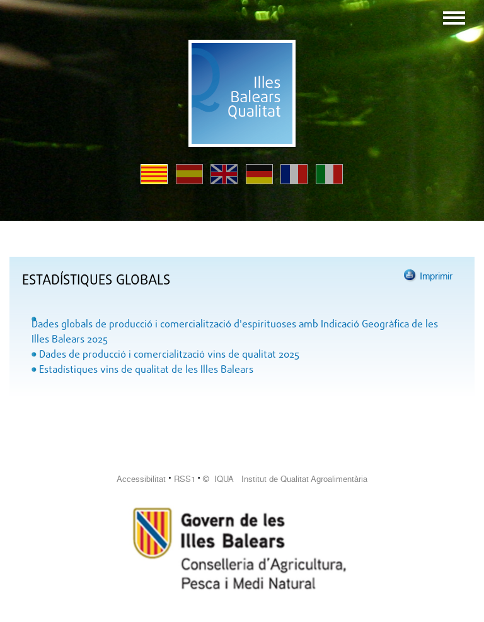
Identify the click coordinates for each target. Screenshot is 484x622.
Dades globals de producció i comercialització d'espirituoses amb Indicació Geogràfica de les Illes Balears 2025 (235, 332)
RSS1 (184, 479)
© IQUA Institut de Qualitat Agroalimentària (285, 479)
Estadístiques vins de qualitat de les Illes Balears (146, 370)
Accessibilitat (141, 479)
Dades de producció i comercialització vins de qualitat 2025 (169, 355)
